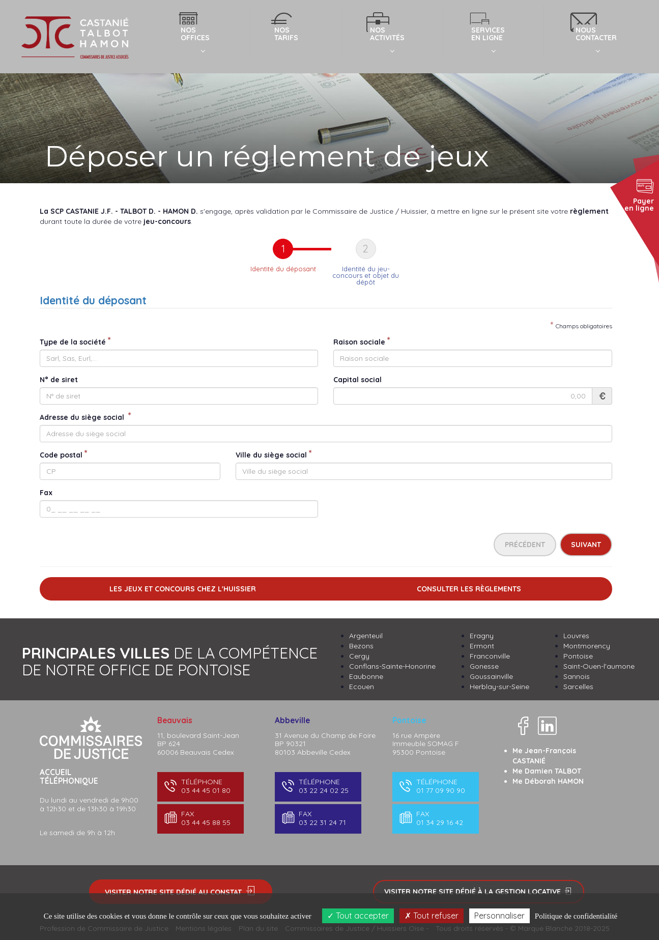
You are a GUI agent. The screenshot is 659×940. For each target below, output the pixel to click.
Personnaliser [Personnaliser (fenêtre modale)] (499, 915)
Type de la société (73, 342)
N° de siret (59, 379)
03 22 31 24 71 (317, 818)
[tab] (283, 262)
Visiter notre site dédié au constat (180, 891)
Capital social (357, 379)
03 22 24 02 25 (317, 786)
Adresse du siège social (83, 417)
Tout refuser (432, 915)
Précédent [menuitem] (525, 544)
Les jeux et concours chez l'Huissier (182, 588)
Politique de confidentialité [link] (576, 916)
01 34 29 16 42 (435, 818)
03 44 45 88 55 (200, 818)
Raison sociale (359, 342)
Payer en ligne (638, 194)
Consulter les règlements (469, 588)
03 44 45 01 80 (200, 786)
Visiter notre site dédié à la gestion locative (478, 891)
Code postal (61, 455)
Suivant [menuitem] (586, 544)
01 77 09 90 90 (435, 786)
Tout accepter (358, 915)
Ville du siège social (271, 455)
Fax (46, 492)
